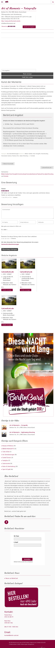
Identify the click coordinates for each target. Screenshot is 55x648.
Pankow (14, 155)
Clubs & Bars (6, 451)
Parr (18, 155)
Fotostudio (4, 155)
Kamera (10, 155)
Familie (30, 153)
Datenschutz (13, 643)
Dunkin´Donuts (6, 457)
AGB (18, 643)
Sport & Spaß (6, 469)
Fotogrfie (38, 153)
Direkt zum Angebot (29, 26)
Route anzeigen (27, 74)
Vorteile (33, 155)
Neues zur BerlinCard (12, 578)
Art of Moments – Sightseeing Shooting (22, 432)
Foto (34, 153)
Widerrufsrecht (41, 642)
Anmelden (27, 558)
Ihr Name (16, 535)
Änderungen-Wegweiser (27, 643)
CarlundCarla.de (47, 167)
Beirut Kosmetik (8, 163)
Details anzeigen (7, 289)
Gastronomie (6, 463)
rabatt (21, 155)
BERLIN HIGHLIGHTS (8, 448)
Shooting (25, 155)
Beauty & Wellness (7, 445)
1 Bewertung (4, 26)
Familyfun (5, 460)
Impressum (33, 642)
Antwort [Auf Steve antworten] (15, 197)
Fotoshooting (44, 153)
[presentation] (27, 552)
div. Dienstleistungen (13, 153)
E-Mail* (16, 541)
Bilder (26, 153)
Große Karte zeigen (27, 77)
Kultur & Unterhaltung (8, 466)
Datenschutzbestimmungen (10, 244)
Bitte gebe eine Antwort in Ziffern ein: (11, 226)
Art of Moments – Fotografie (19, 424)
